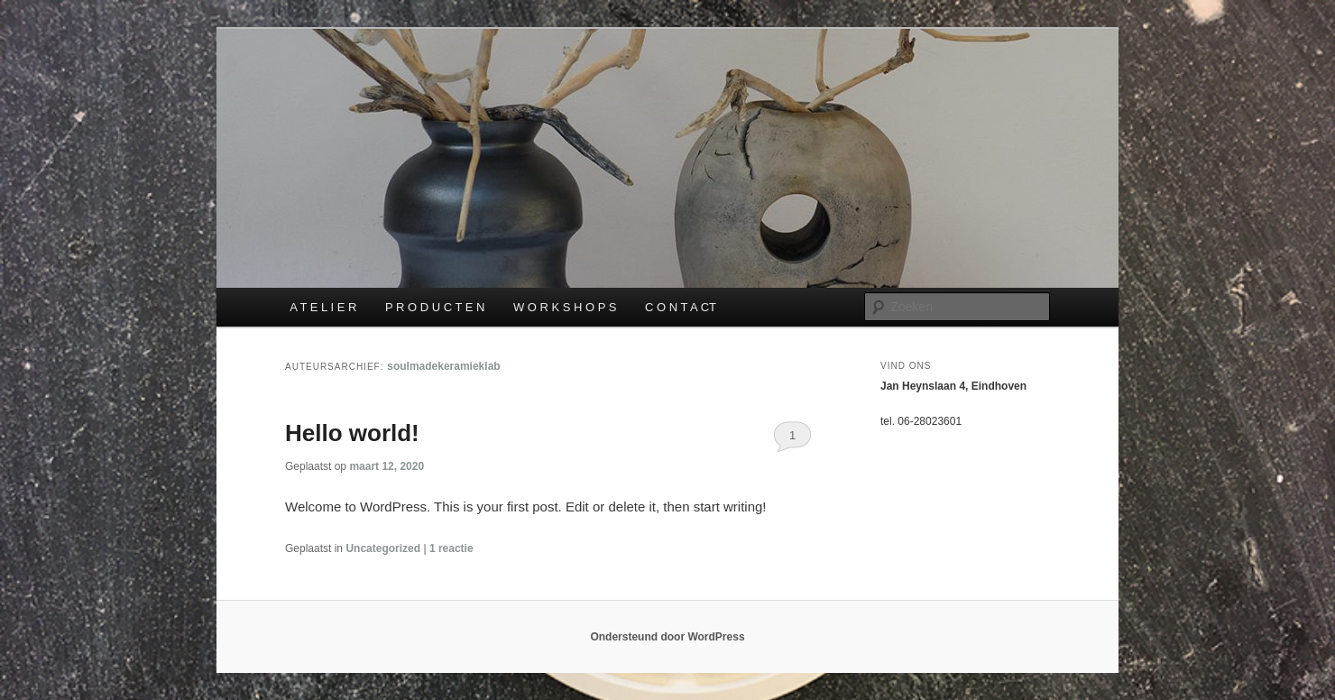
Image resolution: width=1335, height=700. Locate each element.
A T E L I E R (323, 307)
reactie (451, 548)
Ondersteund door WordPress (667, 637)
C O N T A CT (680, 307)
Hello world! (352, 433)
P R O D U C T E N (435, 307)
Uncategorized (382, 548)
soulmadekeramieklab (443, 366)
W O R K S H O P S (565, 307)
